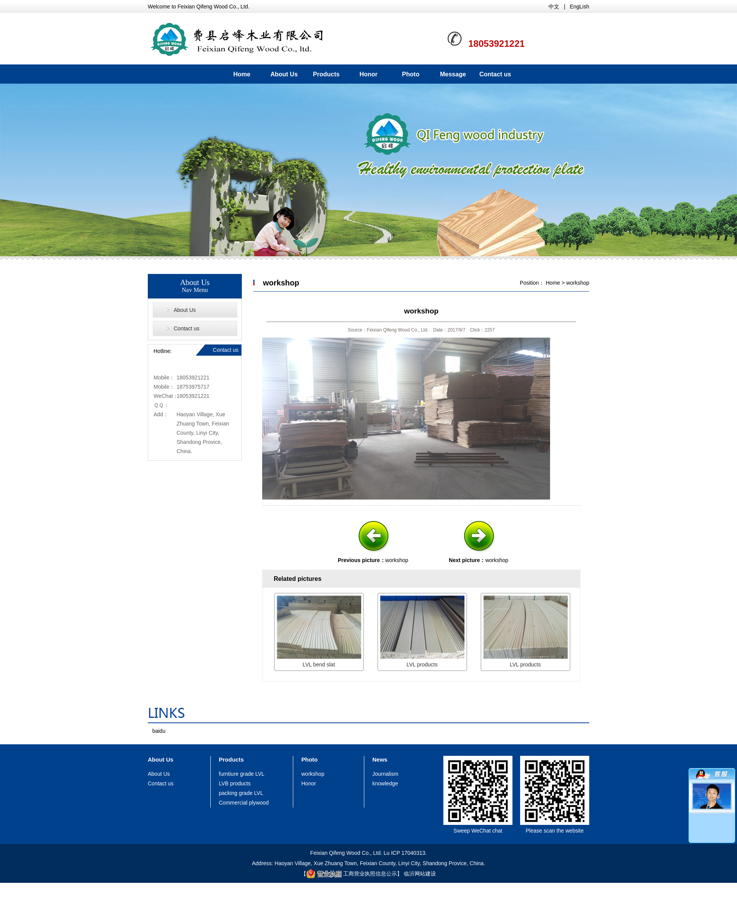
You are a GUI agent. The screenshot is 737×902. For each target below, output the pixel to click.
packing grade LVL (241, 793)
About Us (283, 74)
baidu (158, 731)
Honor (368, 74)
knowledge (385, 783)
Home (241, 74)
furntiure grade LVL (241, 774)
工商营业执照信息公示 (351, 874)
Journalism (385, 774)
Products (326, 74)
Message (453, 74)
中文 (554, 6)
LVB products (235, 783)
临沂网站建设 (420, 874)
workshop (577, 283)
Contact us (495, 74)
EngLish (579, 6)
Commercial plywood (244, 803)
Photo (410, 74)
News (379, 759)
